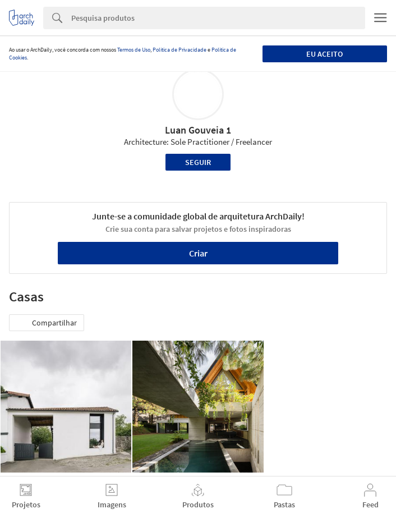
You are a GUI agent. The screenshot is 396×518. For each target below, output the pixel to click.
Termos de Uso (133, 49)
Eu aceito (324, 54)
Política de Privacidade (179, 49)
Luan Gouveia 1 (198, 129)
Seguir (198, 162)
